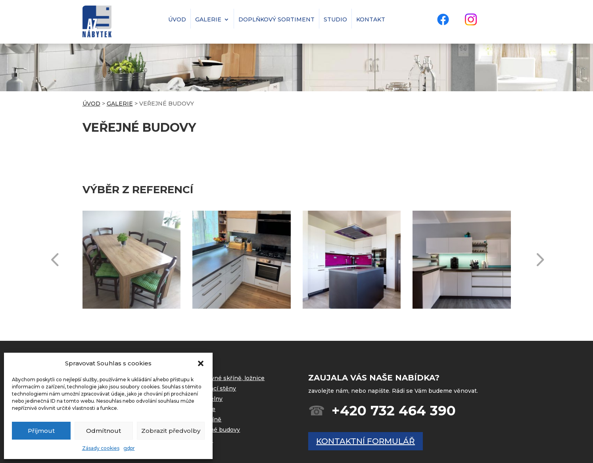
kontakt (370, 19)
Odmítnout (103, 430)
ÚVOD (91, 103)
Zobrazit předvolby (170, 430)
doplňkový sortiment (276, 19)
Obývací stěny (215, 388)
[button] (201, 363)
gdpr (129, 448)
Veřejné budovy (217, 429)
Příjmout (41, 430)
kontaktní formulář (365, 441)
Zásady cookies (100, 448)
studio (335, 19)
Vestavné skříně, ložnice (230, 378)
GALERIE (120, 103)
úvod (177, 19)
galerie (208, 19)
